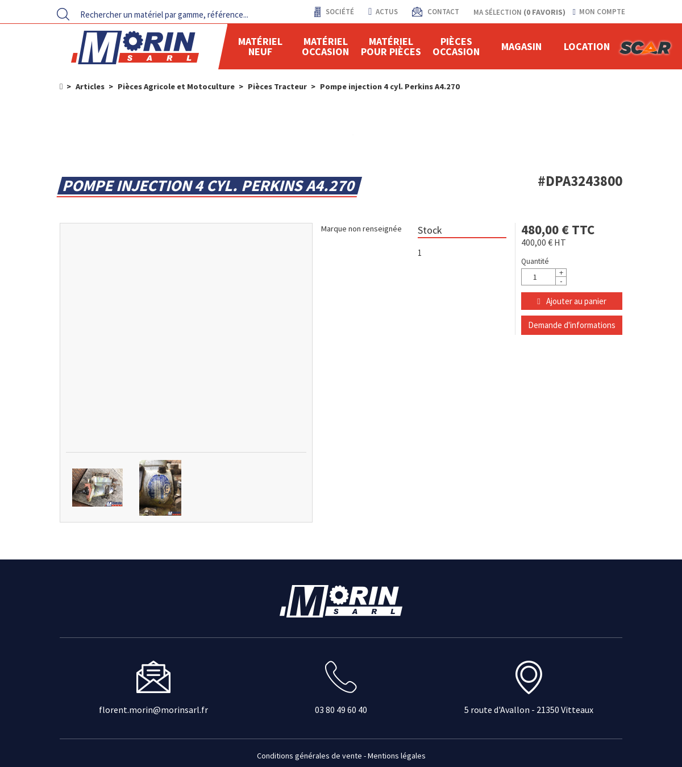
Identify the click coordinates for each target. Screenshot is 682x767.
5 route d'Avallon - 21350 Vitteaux (528, 709)
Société (339, 11)
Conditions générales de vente (309, 756)
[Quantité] (544, 276)
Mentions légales (397, 756)
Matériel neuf (260, 46)
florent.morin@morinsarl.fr (153, 709)
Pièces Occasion (456, 46)
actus (382, 11)
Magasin (521, 46)
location (587, 46)
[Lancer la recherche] (63, 14)
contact (442, 11)
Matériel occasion (325, 46)
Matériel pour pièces (391, 46)
